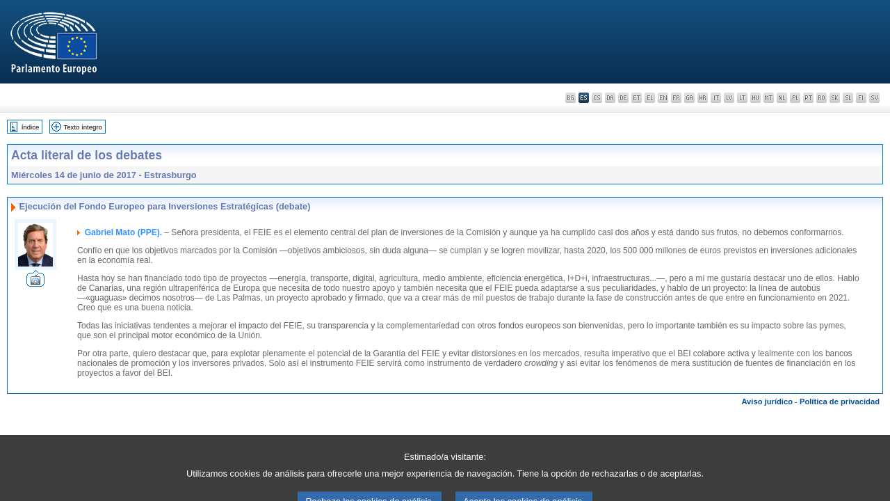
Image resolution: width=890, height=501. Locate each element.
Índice (31, 127)
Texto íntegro (82, 127)
